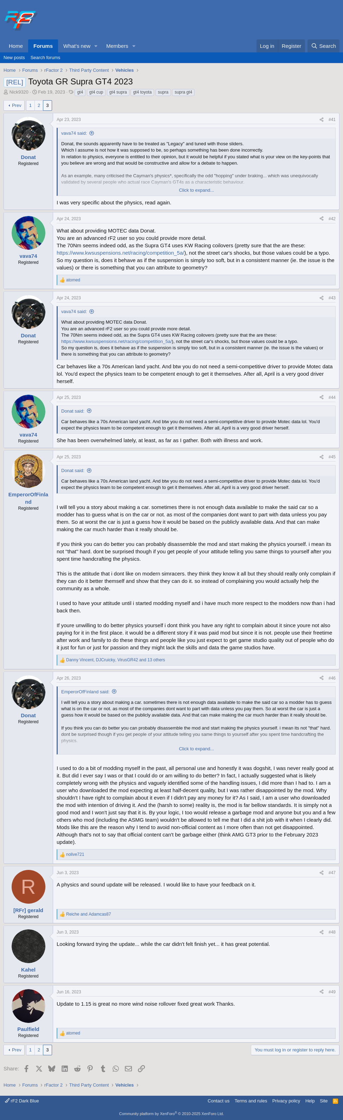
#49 (332, 991)
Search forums (46, 57)
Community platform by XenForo (171, 1114)
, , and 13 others (115, 659)
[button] (96, 45)
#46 (332, 678)
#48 (332, 932)
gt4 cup (96, 92)
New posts (14, 57)
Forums (43, 46)
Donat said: (72, 411)
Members (117, 46)
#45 (332, 456)
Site (324, 1100)
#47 (332, 872)
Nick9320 (18, 92)
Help (310, 1100)
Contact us (218, 1100)
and (88, 914)
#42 (332, 218)
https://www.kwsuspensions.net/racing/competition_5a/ (120, 253)
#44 (332, 397)
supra (163, 92)
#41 (332, 119)
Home (16, 46)
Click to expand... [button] (196, 190)
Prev (16, 105)
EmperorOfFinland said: (85, 691)
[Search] (323, 45)
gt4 (80, 92)
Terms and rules (251, 1100)
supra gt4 (183, 92)
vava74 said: (74, 133)
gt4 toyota (142, 92)
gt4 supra (118, 92)
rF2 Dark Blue (22, 1100)
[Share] (321, 120)
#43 (332, 297)
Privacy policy (286, 1100)
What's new (76, 46)
